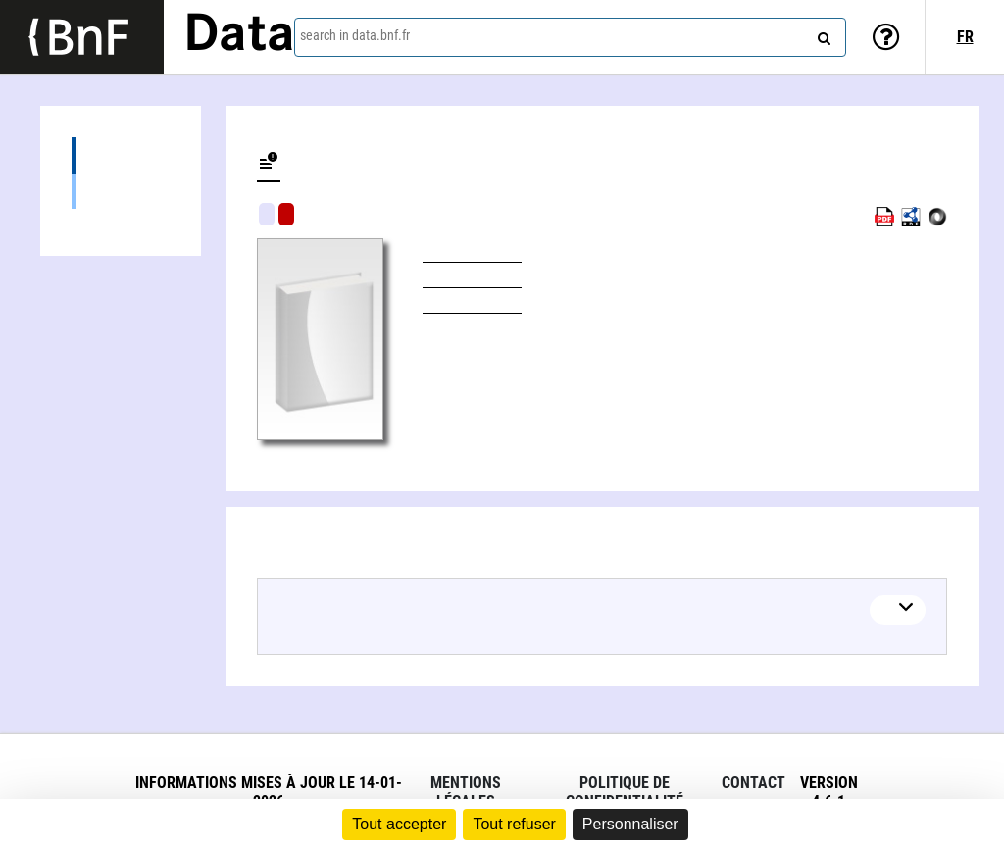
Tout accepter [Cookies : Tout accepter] (399, 824)
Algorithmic (286, 214)
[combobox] (570, 37)
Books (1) (121, 191)
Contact (753, 783)
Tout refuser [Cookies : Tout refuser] (514, 824)
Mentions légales (465, 792)
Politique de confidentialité (624, 792)
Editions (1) (121, 155)
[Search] (821, 34)
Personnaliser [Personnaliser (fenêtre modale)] (630, 824)
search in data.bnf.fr (355, 35)
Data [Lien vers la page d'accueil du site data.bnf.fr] (239, 36)
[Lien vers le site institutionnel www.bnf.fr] (82, 37)
